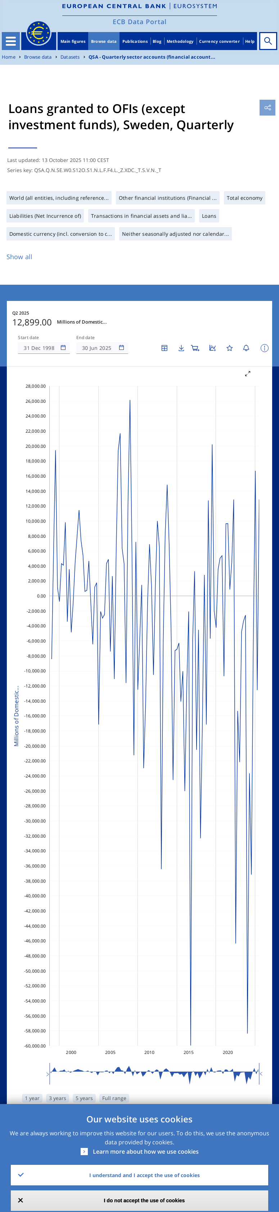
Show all (19, 256)
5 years (84, 1098)
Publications (135, 41)
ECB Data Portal (140, 21)
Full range (114, 1098)
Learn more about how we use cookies (146, 1151)
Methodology (180, 41)
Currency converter (219, 41)
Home (8, 57)
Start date (28, 338)
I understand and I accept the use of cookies (144, 1175)
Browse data (104, 41)
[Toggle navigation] (11, 41)
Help (250, 41)
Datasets (70, 57)
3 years (57, 1098)
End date (85, 338)
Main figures (73, 41)
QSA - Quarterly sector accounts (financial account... (152, 57)
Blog (157, 41)
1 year (32, 1098)
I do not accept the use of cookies (144, 1200)
